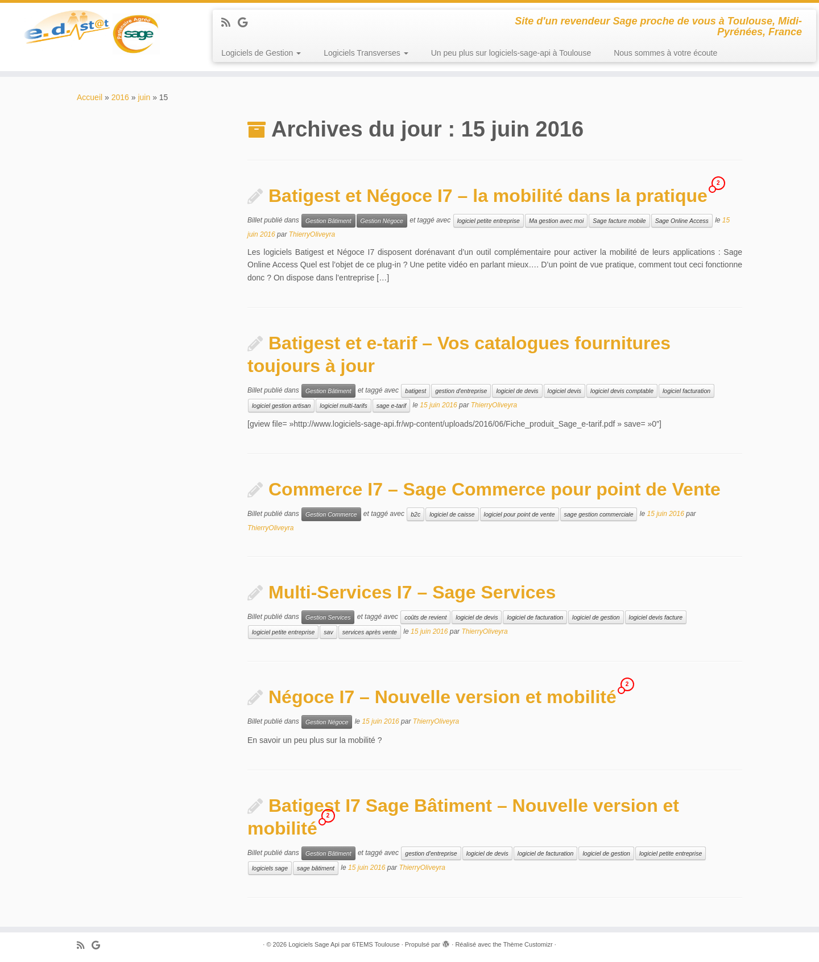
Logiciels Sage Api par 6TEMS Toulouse (343, 944)
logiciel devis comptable (621, 390)
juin (144, 97)
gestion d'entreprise (461, 390)
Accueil (89, 97)
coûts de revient (425, 617)
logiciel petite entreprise (488, 220)
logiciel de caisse (451, 514)
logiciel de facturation (535, 617)
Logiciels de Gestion (261, 52)
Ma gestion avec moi (556, 220)
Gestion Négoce (382, 220)
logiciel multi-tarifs (343, 405)
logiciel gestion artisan (281, 405)
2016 (120, 97)
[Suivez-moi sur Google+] (246, 22)
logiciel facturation (686, 390)
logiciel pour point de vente (519, 514)
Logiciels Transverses (366, 52)
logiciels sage (270, 868)
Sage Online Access (682, 220)
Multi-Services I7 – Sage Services (412, 592)
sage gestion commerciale (599, 514)
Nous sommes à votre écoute (665, 52)
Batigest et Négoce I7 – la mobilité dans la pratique (488, 195)
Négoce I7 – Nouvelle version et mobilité (442, 697)
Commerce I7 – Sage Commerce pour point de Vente (494, 489)
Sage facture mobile (619, 220)
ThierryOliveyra (312, 234)
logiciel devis (565, 390)
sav (328, 632)
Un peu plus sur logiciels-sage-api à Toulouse (511, 52)
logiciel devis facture (656, 617)
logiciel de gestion (595, 617)
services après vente (369, 632)
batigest (415, 390)
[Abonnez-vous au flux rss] (229, 22)
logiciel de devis (517, 390)
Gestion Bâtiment (328, 220)
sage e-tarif (392, 405)
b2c (415, 514)
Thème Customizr (528, 944)
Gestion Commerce (331, 514)
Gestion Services (327, 617)
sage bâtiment (315, 868)
